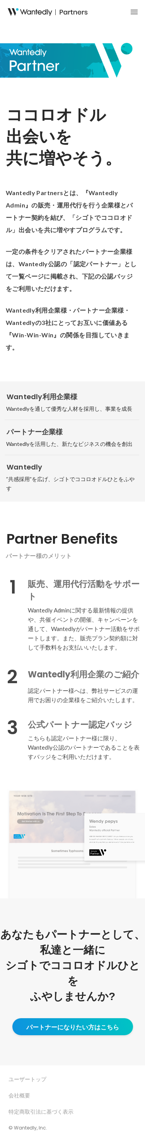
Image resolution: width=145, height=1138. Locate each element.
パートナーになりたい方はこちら (72, 1027)
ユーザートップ (27, 1079)
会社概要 (19, 1095)
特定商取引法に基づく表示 (41, 1111)
